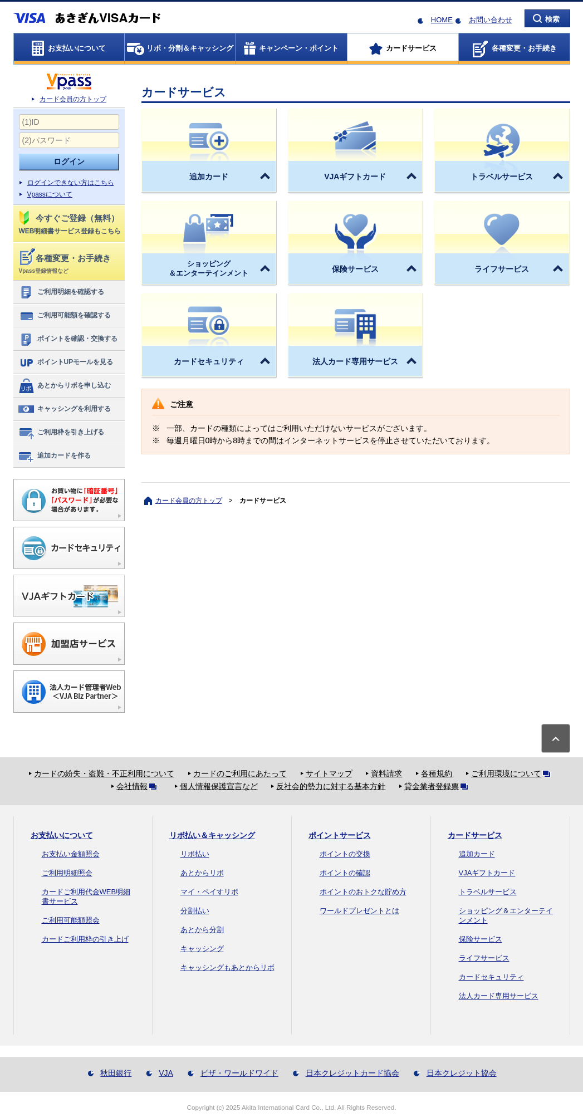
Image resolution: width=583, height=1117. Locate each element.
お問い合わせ (490, 20)
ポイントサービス (339, 835)
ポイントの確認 (345, 873)
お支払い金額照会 (71, 854)
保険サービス (480, 939)
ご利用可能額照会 (71, 920)
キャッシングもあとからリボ (227, 967)
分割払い (194, 911)
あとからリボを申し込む (64, 386)
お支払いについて (62, 835)
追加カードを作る (54, 456)
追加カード (477, 854)
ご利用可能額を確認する (64, 315)
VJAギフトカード (487, 873)
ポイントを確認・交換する (67, 339)
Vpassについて (49, 194)
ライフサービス (484, 958)
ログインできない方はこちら (70, 183)
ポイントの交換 (345, 854)
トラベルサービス (488, 892)
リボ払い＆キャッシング (212, 835)
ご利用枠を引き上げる (61, 432)
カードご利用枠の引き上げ (85, 939)
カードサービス (475, 835)
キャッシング (202, 948)
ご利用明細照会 (67, 873)
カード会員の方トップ (73, 99)
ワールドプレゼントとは (359, 911)
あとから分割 (202, 929)
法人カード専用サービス (498, 996)
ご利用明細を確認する (61, 292)
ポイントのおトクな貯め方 (363, 892)
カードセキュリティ (491, 977)
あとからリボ (202, 873)
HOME (442, 20)
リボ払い (194, 854)
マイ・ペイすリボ (209, 892)
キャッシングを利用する (64, 409)
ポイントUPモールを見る (66, 362)
